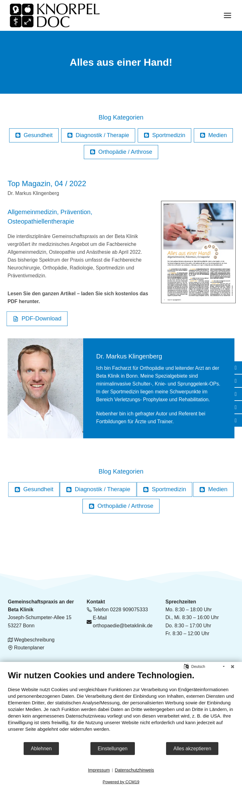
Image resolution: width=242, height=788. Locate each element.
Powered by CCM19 (121, 782)
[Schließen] (232, 666)
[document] (121, 706)
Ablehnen (41, 748)
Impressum (99, 770)
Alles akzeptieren (192, 748)
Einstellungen (113, 748)
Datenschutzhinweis (134, 770)
